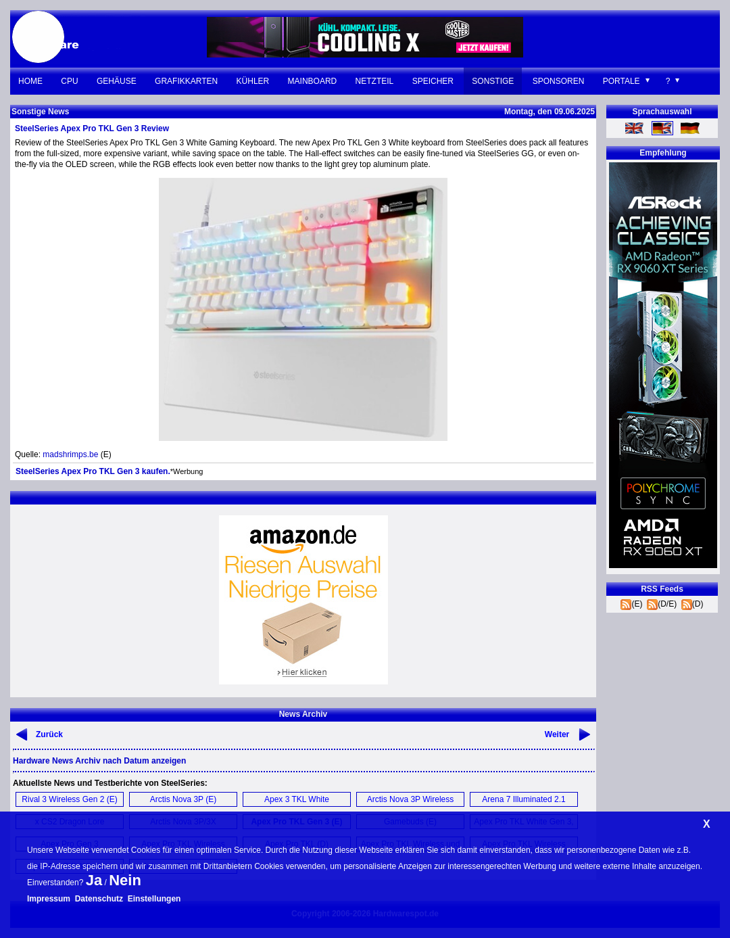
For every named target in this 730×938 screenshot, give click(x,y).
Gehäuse (117, 81)
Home (30, 81)
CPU (69, 81)
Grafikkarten (186, 81)
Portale (621, 81)
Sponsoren (559, 81)
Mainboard (312, 81)
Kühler (253, 81)
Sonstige (493, 81)
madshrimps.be (70, 454)
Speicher (433, 81)
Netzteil (375, 81)
